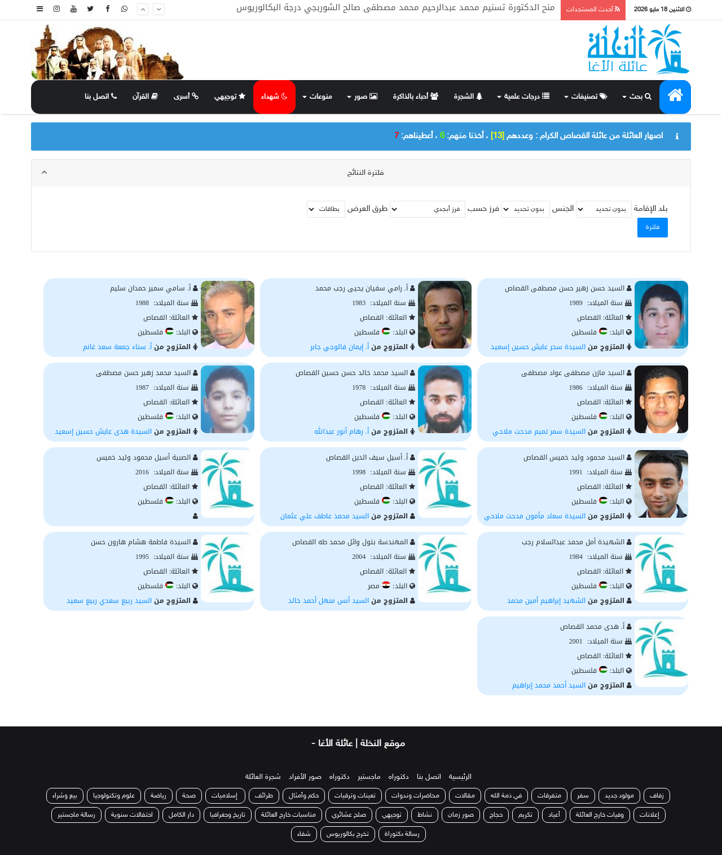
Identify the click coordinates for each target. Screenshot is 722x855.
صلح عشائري (349, 815)
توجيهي (229, 97)
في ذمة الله (506, 796)
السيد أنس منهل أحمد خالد (328, 600)
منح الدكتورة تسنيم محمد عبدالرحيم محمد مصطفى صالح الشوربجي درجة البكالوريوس (395, 9)
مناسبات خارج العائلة (288, 815)
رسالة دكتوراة (402, 834)
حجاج (496, 815)
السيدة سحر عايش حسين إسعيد (538, 347)
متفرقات (549, 796)
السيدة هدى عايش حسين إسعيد (103, 431)
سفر (583, 796)
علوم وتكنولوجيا (114, 796)
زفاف (657, 796)
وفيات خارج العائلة (600, 815)
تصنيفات (589, 97)
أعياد (554, 815)
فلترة (652, 227)
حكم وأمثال (304, 796)
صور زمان (461, 815)
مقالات (465, 796)
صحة (189, 796)
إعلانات (649, 815)
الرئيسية (460, 777)
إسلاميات (225, 796)
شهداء (274, 97)
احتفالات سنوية (132, 815)
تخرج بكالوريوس (348, 834)
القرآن (145, 97)
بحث (640, 97)
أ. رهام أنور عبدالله (341, 431)
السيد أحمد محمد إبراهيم (548, 685)
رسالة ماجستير (76, 815)
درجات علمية (526, 97)
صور (365, 97)
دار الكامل (181, 815)
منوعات (321, 97)
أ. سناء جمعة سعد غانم (117, 347)
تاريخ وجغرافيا (227, 815)
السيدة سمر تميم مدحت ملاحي (538, 431)
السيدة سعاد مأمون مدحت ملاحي (534, 516)
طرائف (264, 796)
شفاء (304, 834)
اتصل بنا (101, 97)
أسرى (186, 97)
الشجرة (468, 97)
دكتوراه (399, 777)
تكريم (525, 815)
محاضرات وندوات (415, 796)
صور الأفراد (305, 777)
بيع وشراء (64, 796)
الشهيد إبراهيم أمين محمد (546, 600)
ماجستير (369, 777)
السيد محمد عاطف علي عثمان (324, 516)
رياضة (158, 796)
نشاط (424, 815)
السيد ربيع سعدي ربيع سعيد (109, 600)
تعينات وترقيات (355, 796)
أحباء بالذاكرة (415, 97)
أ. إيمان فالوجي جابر (339, 347)
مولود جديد (619, 796)
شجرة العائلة (263, 777)
